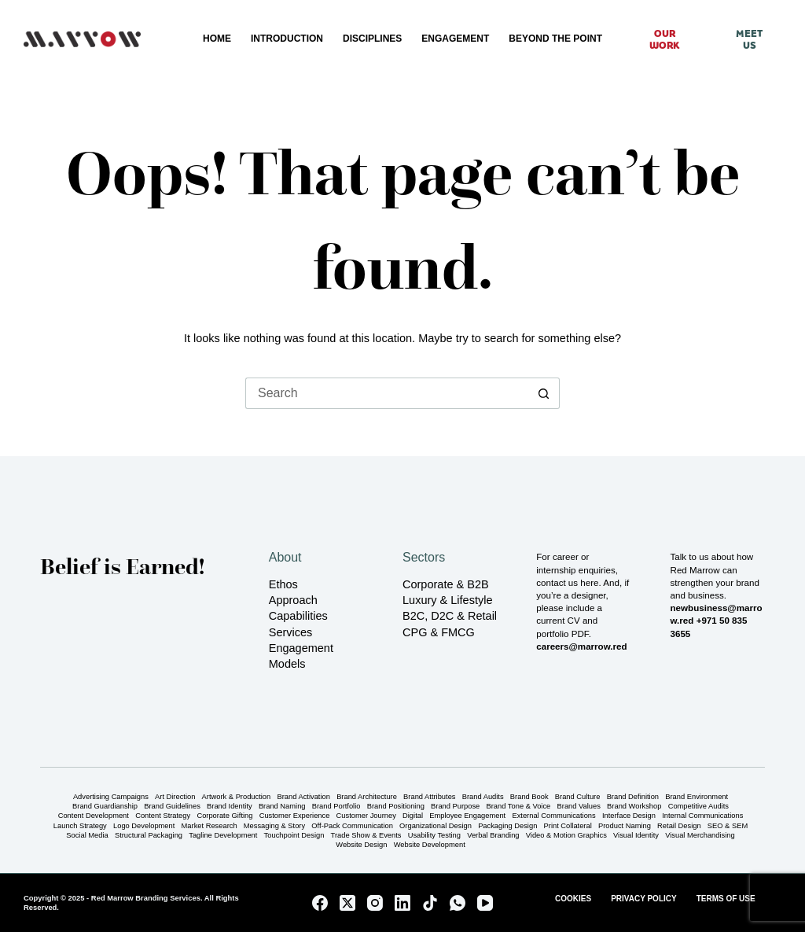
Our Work (664, 39)
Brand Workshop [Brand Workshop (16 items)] (634, 806)
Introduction (287, 38)
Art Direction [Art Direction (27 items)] (175, 797)
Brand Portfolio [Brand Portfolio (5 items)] (336, 806)
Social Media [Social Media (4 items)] (87, 835)
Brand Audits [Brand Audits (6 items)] (483, 797)
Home (217, 38)
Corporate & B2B (445, 584)
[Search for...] (386, 393)
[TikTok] (430, 903)
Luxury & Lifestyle (447, 600)
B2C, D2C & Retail (449, 616)
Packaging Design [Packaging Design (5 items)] (507, 826)
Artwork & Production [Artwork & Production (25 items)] (236, 797)
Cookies (573, 898)
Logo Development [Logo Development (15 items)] (144, 826)
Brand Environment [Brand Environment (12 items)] (696, 797)
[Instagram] (375, 903)
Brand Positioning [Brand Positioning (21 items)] (396, 806)
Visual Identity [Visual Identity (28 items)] (636, 835)
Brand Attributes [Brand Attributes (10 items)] (429, 797)
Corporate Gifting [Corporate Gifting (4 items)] (224, 816)
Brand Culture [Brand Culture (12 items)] (578, 797)
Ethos (283, 584)
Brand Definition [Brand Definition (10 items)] (633, 797)
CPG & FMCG (438, 632)
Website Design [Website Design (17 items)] (361, 845)
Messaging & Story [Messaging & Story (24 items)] (274, 826)
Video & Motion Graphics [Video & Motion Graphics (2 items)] (566, 835)
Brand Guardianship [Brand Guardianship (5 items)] (105, 806)
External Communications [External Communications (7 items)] (553, 816)
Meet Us (749, 39)
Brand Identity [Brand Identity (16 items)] (229, 806)
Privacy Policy (644, 898)
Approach (293, 600)
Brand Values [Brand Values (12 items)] (579, 806)
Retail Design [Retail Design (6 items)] (678, 826)
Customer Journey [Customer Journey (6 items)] (366, 816)
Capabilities (298, 616)
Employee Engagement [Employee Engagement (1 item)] (467, 816)
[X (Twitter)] (347, 903)
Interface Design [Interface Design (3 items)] (629, 816)
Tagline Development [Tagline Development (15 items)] (223, 835)
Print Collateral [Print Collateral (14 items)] (568, 826)
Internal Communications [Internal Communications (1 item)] (702, 816)
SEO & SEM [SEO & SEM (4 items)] (728, 826)
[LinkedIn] (402, 903)
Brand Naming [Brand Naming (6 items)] (282, 806)
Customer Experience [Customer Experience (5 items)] (294, 816)
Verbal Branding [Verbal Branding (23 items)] (493, 835)
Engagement (455, 38)
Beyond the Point (555, 38)
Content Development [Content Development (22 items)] (93, 816)
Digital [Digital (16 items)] (412, 816)
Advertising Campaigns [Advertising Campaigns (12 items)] (111, 797)
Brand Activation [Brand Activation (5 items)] (303, 797)
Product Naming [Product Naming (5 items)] (624, 826)
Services (291, 632)
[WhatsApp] (457, 903)
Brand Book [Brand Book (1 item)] (529, 797)
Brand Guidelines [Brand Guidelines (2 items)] (172, 806)
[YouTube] (485, 903)
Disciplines (372, 38)
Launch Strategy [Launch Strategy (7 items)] (80, 826)
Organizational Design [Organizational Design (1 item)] (435, 826)
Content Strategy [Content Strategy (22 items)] (162, 816)
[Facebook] (320, 903)
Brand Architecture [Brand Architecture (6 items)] (366, 797)
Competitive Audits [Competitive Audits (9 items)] (698, 806)
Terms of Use (726, 898)
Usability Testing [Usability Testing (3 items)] (434, 835)
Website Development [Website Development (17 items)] (429, 845)
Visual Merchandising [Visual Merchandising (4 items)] (700, 835)
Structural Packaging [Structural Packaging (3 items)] (148, 835)
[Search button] (544, 393)
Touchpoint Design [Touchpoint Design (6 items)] (294, 835)
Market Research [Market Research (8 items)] (209, 826)
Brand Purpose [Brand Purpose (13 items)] (455, 806)
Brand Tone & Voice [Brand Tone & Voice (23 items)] (519, 806)
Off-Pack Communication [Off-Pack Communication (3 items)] (352, 826)
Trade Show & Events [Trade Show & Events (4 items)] (366, 835)
